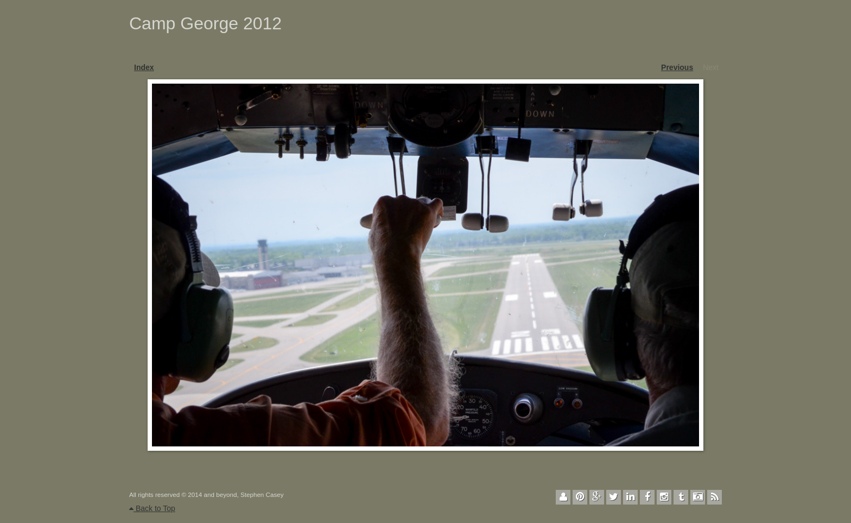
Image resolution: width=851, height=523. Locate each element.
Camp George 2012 (205, 23)
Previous (677, 67)
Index (144, 67)
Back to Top (152, 508)
